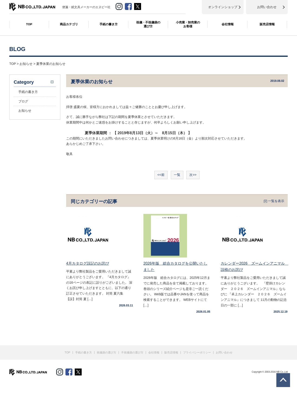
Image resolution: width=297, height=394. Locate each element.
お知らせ (24, 110)
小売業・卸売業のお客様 (188, 24)
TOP (29, 24)
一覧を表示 (276, 201)
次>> (192, 175)
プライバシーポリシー (197, 352)
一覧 (177, 175)
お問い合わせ (224, 352)
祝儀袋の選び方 (106, 352)
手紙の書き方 (109, 24)
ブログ (23, 101)
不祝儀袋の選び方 (132, 352)
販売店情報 (267, 24)
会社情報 (228, 24)
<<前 (160, 175)
